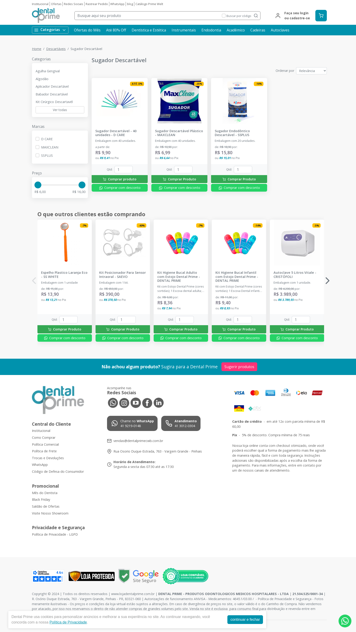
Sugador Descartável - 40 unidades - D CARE (115, 133)
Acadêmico (236, 30)
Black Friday (41, 499)
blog (130, 4)
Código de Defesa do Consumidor (58, 471)
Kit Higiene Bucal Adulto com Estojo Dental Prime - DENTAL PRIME (178, 276)
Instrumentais (184, 30)
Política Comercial (45, 444)
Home (36, 49)
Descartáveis (56, 49)
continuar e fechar (245, 619)
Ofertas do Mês (87, 30)
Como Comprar (43, 437)
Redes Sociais (73, 4)
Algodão (42, 79)
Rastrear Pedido (97, 4)
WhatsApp (117, 4)
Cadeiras (257, 30)
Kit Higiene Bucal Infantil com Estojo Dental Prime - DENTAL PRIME (236, 276)
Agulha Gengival (48, 71)
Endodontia (211, 30)
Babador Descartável (52, 94)
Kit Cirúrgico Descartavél (54, 102)
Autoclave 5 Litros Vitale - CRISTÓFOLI (295, 275)
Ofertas (56, 4)
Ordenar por (285, 70)
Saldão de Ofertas (45, 506)
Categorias (50, 29)
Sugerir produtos (239, 366)
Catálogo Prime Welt (149, 4)
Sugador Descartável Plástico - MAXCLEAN (179, 133)
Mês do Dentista (44, 493)
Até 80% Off (116, 30)
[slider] (37, 185)
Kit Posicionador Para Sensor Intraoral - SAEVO (122, 275)
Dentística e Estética (149, 30)
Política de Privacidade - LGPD (55, 534)
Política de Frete (44, 451)
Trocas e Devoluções (48, 458)
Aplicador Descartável (52, 86)
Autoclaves (280, 30)
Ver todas (60, 110)
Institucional (40, 4)
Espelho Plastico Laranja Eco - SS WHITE (64, 275)
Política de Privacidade (68, 622)
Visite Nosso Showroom (50, 513)
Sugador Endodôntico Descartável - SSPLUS (232, 133)
